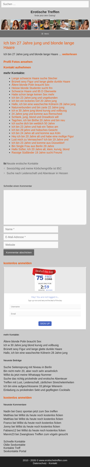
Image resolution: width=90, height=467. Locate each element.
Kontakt (53, 463)
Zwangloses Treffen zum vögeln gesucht (44, 434)
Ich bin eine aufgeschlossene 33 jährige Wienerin (33, 386)
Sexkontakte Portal (15, 451)
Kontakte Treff (12, 447)
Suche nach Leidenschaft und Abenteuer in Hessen (37, 173)
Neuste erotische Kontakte (22, 163)
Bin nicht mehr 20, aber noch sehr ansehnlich (31, 371)
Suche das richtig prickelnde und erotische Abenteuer (35, 378)
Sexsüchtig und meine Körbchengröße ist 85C (34, 168)
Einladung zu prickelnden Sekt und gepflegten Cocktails (37, 389)
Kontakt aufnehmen (17, 67)
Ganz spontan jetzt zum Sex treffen (37, 411)
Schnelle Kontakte (14, 441)
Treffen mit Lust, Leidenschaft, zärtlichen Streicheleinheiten (39, 382)
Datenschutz (40, 463)
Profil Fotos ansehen (18, 61)
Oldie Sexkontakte (14, 444)
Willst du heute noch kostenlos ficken (41, 415)
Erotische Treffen (45, 12)
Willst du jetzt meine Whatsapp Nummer (27, 374)
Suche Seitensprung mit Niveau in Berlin (28, 367)
